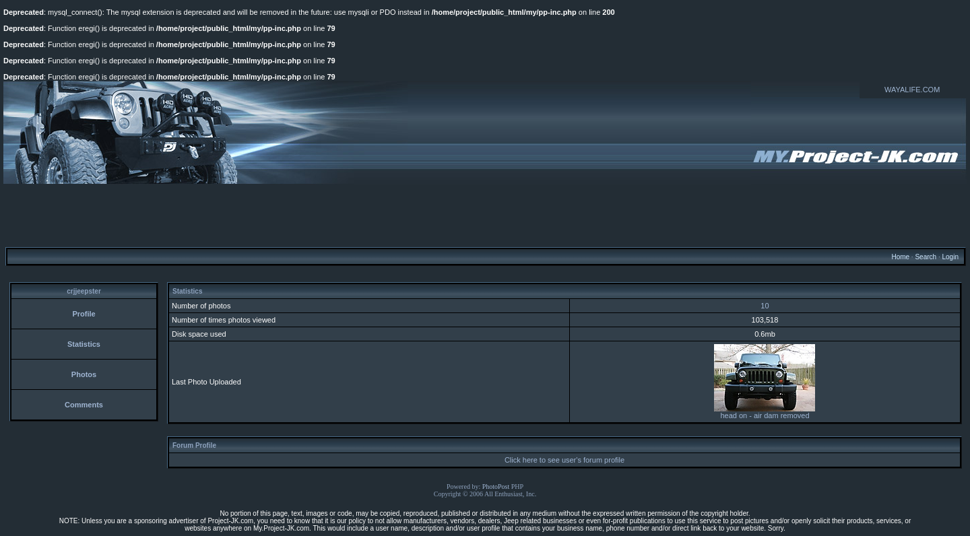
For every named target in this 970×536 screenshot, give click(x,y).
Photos (83, 374)
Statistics (83, 344)
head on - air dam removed (764, 412)
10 (765, 306)
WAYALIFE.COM (912, 90)
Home (900, 257)
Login (950, 257)
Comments (84, 405)
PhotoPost (496, 486)
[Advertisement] (485, 215)
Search (925, 257)
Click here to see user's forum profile (564, 460)
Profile (83, 314)
